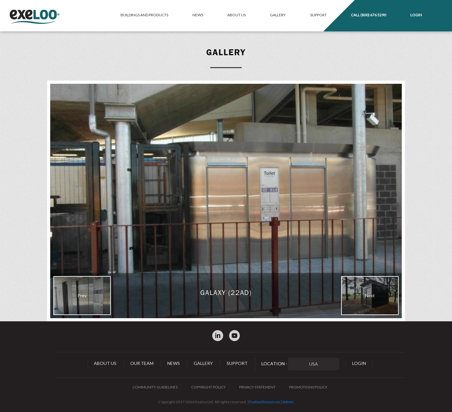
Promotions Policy (308, 387)
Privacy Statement (257, 387)
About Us (236, 15)
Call (368, 15)
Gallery (278, 15)
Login (416, 15)
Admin (288, 401)
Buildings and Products (144, 15)
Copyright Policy (208, 387)
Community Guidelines (155, 387)
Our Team (141, 363)
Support (318, 15)
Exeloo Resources (264, 401)
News (197, 15)
